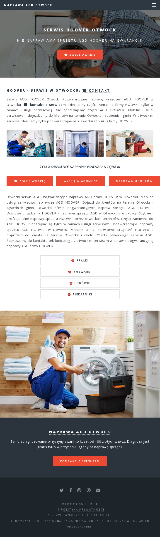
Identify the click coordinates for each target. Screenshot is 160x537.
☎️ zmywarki (80, 271)
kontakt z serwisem (80, 461)
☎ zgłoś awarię (80, 54)
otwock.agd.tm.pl (80, 504)
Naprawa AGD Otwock (28, 5)
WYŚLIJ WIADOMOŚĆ (81, 181)
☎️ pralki (80, 260)
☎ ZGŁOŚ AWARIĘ (30, 181)
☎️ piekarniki (80, 294)
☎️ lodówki (80, 283)
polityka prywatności (82, 509)
